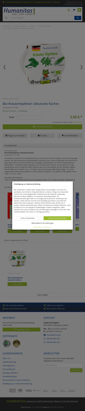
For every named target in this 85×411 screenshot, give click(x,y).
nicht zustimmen (28, 218)
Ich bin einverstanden (57, 218)
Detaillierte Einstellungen (42, 223)
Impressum (47, 227)
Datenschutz (38, 227)
